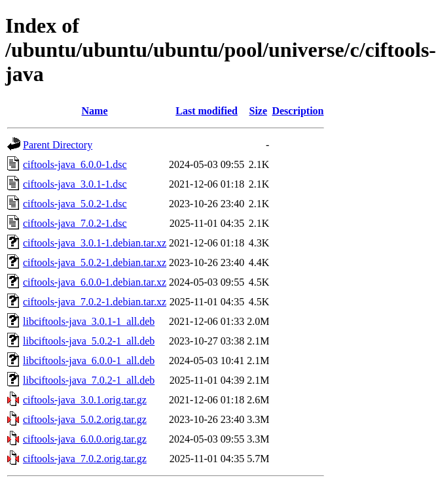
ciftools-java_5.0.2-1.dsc (75, 203)
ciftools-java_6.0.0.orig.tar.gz (85, 439)
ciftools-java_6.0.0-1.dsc (75, 164)
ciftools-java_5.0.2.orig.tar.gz (85, 419)
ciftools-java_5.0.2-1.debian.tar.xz (94, 262)
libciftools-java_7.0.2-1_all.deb (88, 380)
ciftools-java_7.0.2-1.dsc (75, 223)
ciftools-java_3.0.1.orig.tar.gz (85, 399)
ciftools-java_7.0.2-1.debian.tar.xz (94, 301)
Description (297, 110)
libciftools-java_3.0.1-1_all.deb (88, 321)
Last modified (206, 110)
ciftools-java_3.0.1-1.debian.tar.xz (94, 242)
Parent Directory (57, 144)
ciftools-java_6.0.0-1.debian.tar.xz (94, 282)
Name (95, 110)
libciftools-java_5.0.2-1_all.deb (88, 340)
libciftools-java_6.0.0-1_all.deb (88, 360)
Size (258, 110)
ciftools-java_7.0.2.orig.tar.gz (85, 458)
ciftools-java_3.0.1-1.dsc (75, 184)
